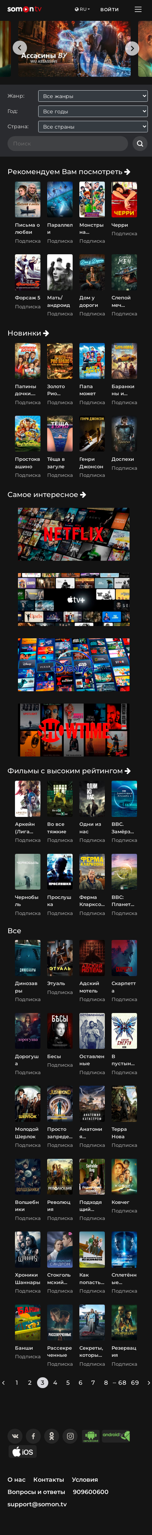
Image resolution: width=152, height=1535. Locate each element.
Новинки (28, 332)
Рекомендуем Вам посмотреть (68, 171)
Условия (85, 1479)
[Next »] (149, 1382)
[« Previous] (3, 1382)
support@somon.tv (37, 1504)
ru (80, 9)
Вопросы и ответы (36, 1491)
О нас (16, 1479)
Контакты (48, 1479)
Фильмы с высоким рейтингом (69, 770)
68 (122, 1382)
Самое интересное (46, 494)
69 (135, 1382)
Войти (109, 9)
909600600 (91, 1491)
